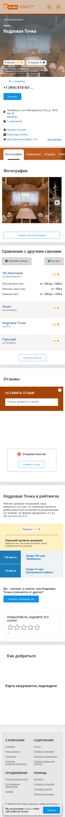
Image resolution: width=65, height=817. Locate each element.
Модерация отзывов (44, 794)
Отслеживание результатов (12, 785)
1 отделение (14, 121)
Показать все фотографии (31, 235)
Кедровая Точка (14, 323)
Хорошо (51, 810)
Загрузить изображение (45, 756)
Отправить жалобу (43, 789)
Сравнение (33, 154)
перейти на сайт (17, 129)
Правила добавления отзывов (44, 762)
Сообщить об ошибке (44, 784)
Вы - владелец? (17, 81)
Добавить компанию (44, 751)
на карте (12, 116)
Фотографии (13, 154)
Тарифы (9, 792)
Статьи (37, 746)
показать (12, 96)
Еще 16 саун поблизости (24, 70)
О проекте (10, 746)
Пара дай (9, 339)
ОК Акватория (12, 273)
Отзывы (49, 154)
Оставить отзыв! (31, 464)
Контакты (38, 779)
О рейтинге (10, 756)
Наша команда (12, 751)
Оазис (6, 306)
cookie (27, 808)
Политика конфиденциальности (16, 762)
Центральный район (19, 139)
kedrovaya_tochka (17, 134)
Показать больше (32, 358)
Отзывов (35, 62)
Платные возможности (16, 779)
